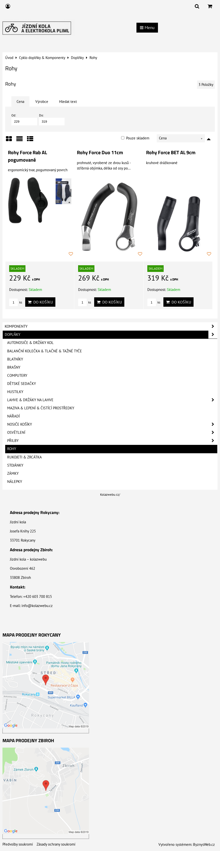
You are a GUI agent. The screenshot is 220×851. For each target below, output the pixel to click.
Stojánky (15, 465)
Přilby (112, 441)
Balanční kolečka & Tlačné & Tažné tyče (44, 351)
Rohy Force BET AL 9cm (171, 152)
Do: (52, 119)
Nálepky (14, 481)
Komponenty (111, 326)
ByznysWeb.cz (204, 844)
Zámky (13, 473)
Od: (24, 119)
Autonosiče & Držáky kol (30, 342)
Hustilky (15, 391)
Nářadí (13, 416)
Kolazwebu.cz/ (110, 494)
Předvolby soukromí (17, 844)
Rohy (11, 448)
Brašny (13, 367)
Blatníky (15, 359)
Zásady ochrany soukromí (56, 844)
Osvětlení (112, 432)
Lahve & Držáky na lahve (112, 400)
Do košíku (40, 302)
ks (15, 302)
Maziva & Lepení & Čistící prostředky (40, 408)
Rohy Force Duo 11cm (100, 152)
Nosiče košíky (112, 424)
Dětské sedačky (21, 383)
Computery (17, 375)
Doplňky (111, 335)
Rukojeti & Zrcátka (24, 457)
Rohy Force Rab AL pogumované (27, 156)
